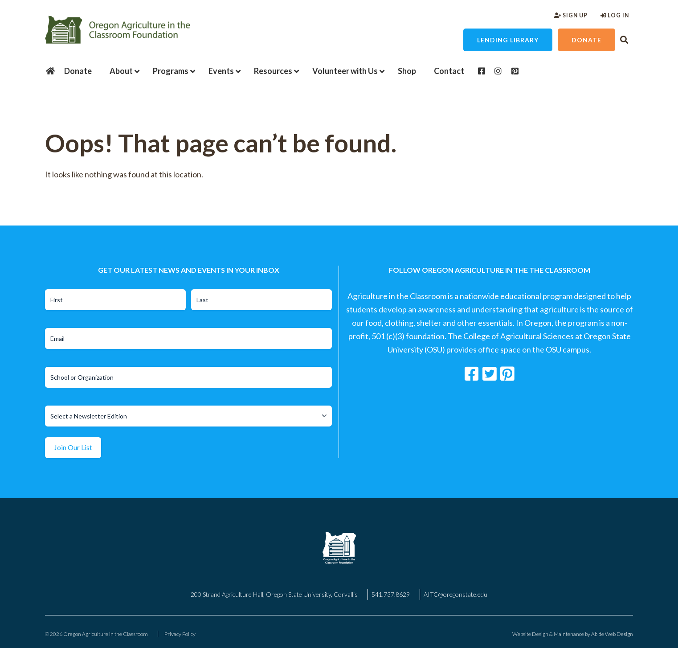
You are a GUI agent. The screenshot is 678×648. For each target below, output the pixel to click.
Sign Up (571, 15)
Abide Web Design (612, 634)
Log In (614, 15)
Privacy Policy (180, 634)
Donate (586, 40)
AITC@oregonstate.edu (455, 594)
